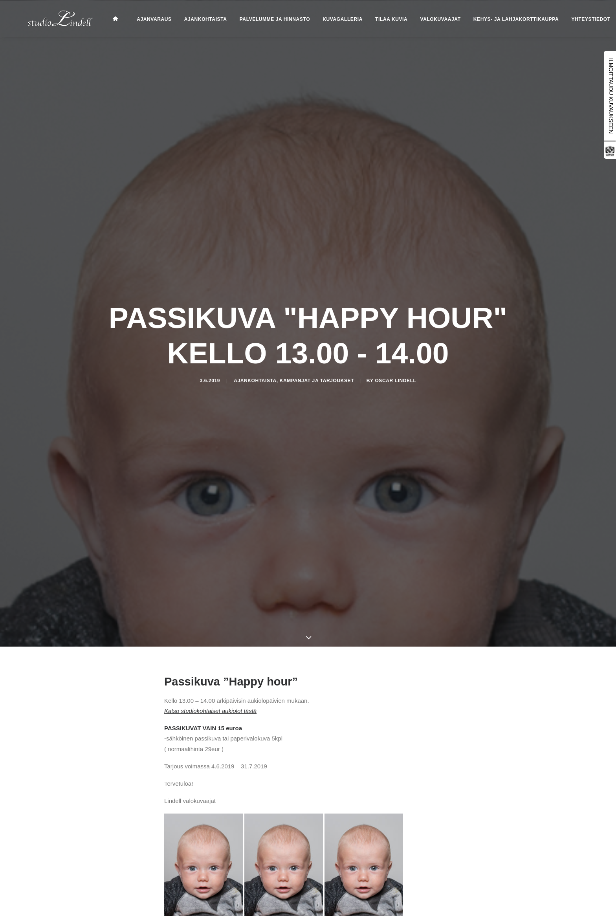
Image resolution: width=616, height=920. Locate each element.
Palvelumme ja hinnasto (261, 19)
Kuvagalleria (328, 19)
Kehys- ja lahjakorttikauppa (502, 19)
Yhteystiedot (576, 19)
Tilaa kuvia (377, 19)
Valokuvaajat (426, 19)
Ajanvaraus (140, 19)
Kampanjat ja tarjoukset (317, 402)
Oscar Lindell (395, 402)
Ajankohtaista (191, 19)
